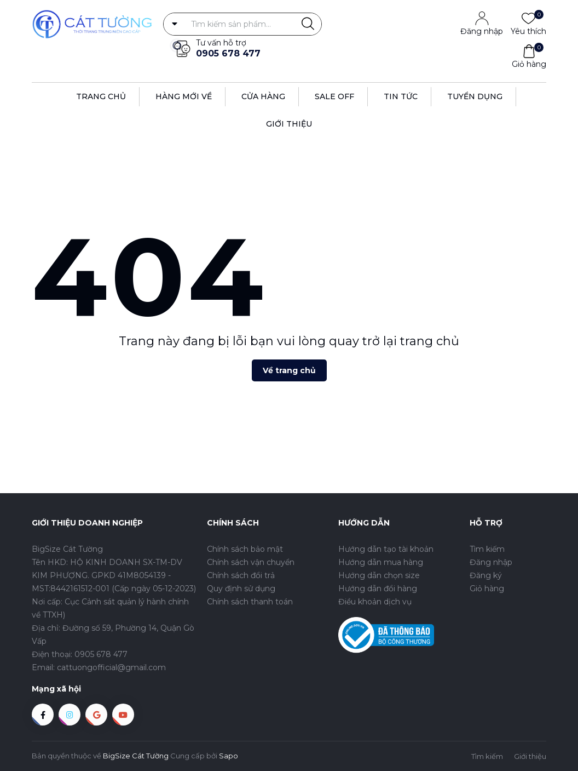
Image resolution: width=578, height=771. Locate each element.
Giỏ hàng (529, 63)
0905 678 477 (228, 53)
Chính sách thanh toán (250, 602)
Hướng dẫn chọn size (379, 575)
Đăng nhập (481, 31)
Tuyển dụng (474, 96)
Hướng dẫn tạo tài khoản (386, 549)
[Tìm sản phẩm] (242, 24)
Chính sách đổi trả (241, 575)
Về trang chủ (289, 370)
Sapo (228, 755)
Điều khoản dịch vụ (375, 602)
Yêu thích (528, 30)
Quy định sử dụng (241, 588)
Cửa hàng (263, 96)
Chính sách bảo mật (245, 549)
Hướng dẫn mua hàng (380, 562)
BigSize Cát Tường (136, 755)
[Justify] (308, 24)
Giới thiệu (289, 124)
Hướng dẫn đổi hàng (377, 588)
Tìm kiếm (487, 549)
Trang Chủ (101, 96)
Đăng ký (486, 575)
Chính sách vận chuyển (250, 562)
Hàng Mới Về (183, 96)
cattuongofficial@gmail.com (111, 667)
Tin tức (401, 96)
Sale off (334, 96)
